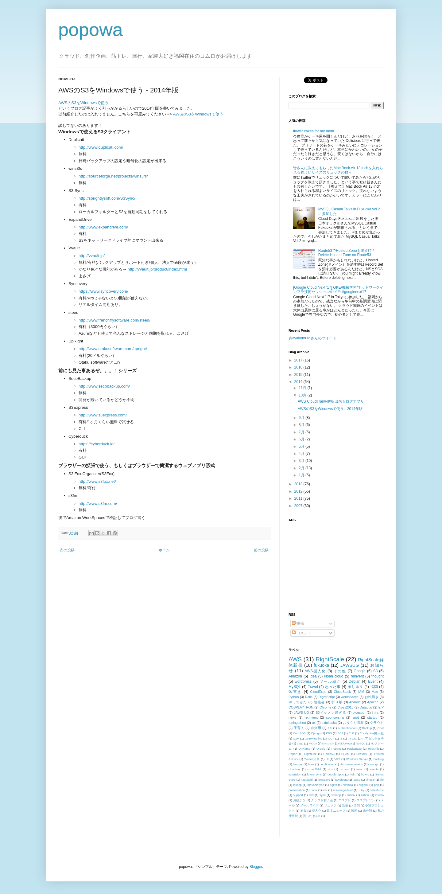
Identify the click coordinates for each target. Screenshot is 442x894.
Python (294, 697)
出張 (345, 805)
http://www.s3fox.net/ (97, 481)
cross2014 (314, 769)
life (382, 779)
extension (295, 774)
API (330, 728)
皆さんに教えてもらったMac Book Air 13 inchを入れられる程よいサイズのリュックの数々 (338, 170)
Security (361, 753)
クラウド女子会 (322, 800)
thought (377, 676)
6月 (302, 439)
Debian (354, 681)
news (292, 717)
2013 (299, 484)
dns (330, 769)
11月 (303, 388)
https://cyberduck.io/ (96, 444)
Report (293, 753)
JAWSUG (349, 665)
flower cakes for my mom (313, 131)
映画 (354, 810)
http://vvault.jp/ (92, 255)
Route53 (328, 753)
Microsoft (328, 743)
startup (372, 717)
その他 (340, 671)
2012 (299, 491)
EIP (381, 707)
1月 (302, 475)
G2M (296, 738)
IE (341, 738)
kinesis (370, 779)
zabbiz (365, 795)
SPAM (345, 753)
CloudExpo (318, 691)
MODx (313, 743)
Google (360, 671)
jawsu (357, 779)
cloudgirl (373, 764)
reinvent (357, 676)
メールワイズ (309, 805)
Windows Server (357, 759)
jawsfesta (341, 779)
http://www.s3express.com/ (103, 415)
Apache (372, 702)
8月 (302, 425)
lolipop (297, 785)
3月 (302, 461)
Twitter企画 (312, 759)
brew (311, 764)
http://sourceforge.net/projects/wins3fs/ (113, 176)
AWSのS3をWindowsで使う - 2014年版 (330, 409)
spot (355, 717)
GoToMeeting (313, 738)
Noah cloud (333, 676)
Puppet (336, 748)
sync (323, 795)
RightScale (330, 659)
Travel (313, 687)
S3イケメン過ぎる (331, 712)
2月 (302, 468)
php (376, 785)
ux (313, 722)
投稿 (298, 623)
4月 (302, 453)
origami (363, 785)
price (314, 790)
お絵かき (299, 800)
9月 (302, 418)
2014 (299, 382)
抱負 (303, 810)
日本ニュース (336, 810)
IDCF (331, 738)
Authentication (347, 728)
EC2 (340, 733)
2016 (299, 367)
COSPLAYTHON (301, 707)
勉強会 (319, 702)
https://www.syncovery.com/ (103, 291)
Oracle (320, 748)
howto (365, 774)
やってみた (298, 702)
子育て (299, 728)
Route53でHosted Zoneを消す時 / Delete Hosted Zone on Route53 (346, 252)
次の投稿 (67, 550)
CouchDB (299, 733)
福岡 (374, 687)
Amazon (295, 676)
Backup (367, 728)
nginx (333, 785)
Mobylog (345, 743)
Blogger (256, 867)
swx (311, 795)
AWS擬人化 (315, 671)
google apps (336, 774)
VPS (337, 759)
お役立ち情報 (353, 722)
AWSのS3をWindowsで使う (83, 102)
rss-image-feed (343, 790)
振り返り (355, 687)
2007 (299, 506)
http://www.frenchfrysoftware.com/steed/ (114, 320)
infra (375, 712)
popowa (90, 29)
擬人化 (316, 810)
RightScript (327, 697)
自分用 (316, 728)
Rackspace (354, 748)
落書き (295, 691)
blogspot (359, 712)
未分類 (367, 810)
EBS (329, 733)
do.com (344, 769)
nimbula (348, 785)
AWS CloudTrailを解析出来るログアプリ (331, 401)
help (352, 774)
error (359, 769)
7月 (302, 432)
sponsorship (335, 717)
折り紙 (337, 702)
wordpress (303, 681)
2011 (299, 498)
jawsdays (324, 779)
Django (315, 733)
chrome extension (351, 764)
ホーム (164, 550)
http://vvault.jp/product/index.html (157, 269)
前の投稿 (261, 550)
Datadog (366, 707)
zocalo (379, 795)
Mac (375, 691)
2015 (299, 375)
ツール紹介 (330, 681)
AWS (295, 659)
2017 (299, 360)
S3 (375, 671)
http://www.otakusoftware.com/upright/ (113, 348)
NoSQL (360, 743)
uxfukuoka (329, 722)
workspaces (350, 697)
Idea (312, 676)
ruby (361, 790)
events (374, 769)
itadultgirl (306, 779)
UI (327, 759)
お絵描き (372, 697)
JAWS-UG (301, 712)
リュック (330, 805)
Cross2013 (345, 707)
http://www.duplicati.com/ (101, 147)
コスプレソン (365, 800)
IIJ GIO (352, 738)
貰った (307, 816)
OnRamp (304, 748)
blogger (298, 764)
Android (354, 702)
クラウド (377, 722)
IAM (361, 691)
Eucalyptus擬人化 (372, 733)
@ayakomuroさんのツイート (312, 338)
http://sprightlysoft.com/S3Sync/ (107, 198)
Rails (308, 697)
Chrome (325, 707)
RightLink (310, 753)
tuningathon (297, 722)
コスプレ (345, 800)
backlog (379, 759)
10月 (303, 395)
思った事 (333, 687)
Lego (300, 743)
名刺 (357, 805)
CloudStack (342, 691)
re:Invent (311, 717)
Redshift (373, 748)
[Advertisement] (327, 563)
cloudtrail (294, 769)
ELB (351, 733)
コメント (301, 633)
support (298, 795)
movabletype (316, 785)
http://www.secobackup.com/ (104, 386)
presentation (297, 790)
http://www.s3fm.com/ (98, 503)
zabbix (351, 795)
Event (373, 681)
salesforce (377, 790)
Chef (381, 728)
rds (325, 790)
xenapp (336, 795)
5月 (302, 446)
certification (327, 764)
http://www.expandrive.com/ (103, 227)
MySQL (295, 687)
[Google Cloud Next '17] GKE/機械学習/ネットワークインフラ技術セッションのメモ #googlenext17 (338, 289)
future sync (314, 774)
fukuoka (321, 665)
